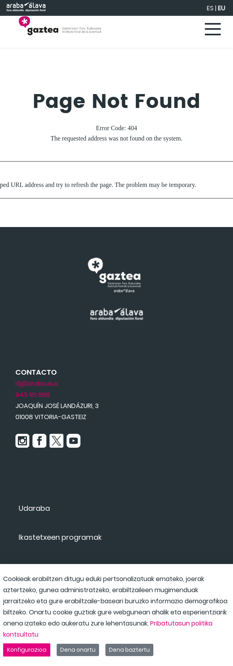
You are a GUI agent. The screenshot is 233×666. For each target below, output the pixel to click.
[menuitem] (34, 508)
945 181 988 (32, 394)
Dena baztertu (129, 650)
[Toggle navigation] (213, 30)
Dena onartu (77, 650)
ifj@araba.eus (36, 383)
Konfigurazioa (26, 650)
